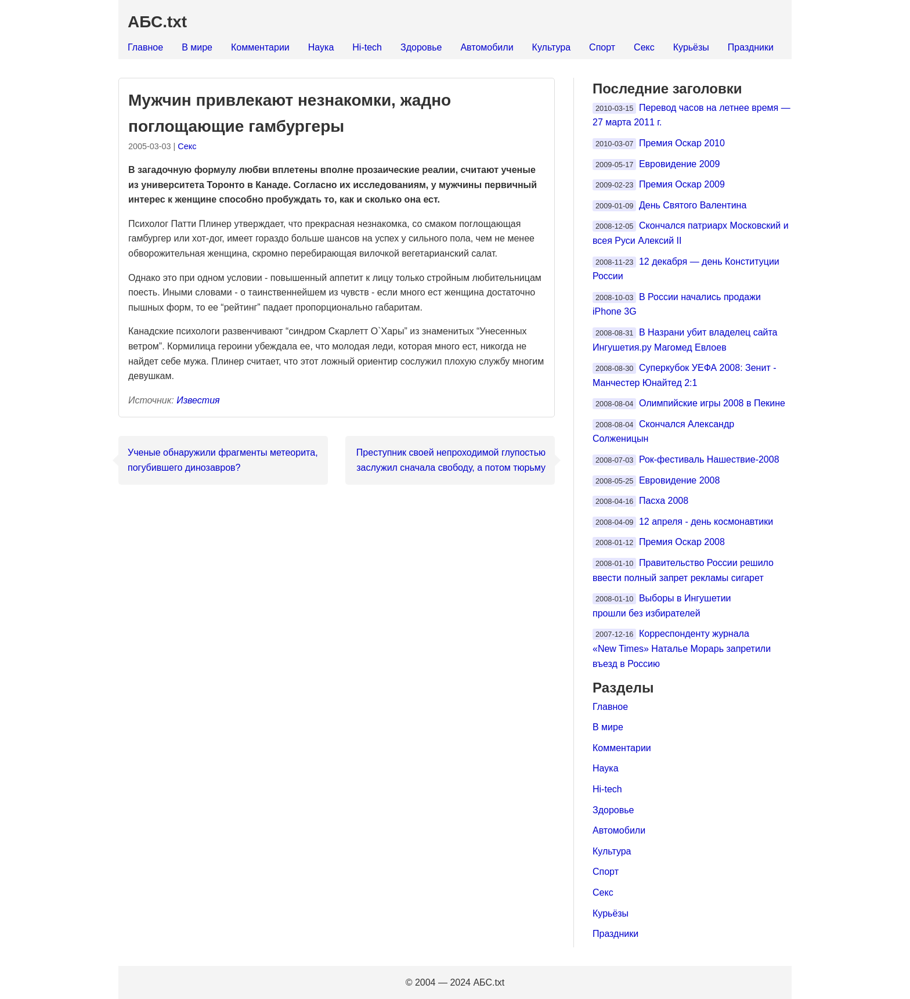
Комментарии (260, 47)
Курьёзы (691, 47)
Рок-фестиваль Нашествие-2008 (709, 459)
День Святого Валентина (692, 205)
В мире (197, 47)
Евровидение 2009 (679, 164)
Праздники (751, 47)
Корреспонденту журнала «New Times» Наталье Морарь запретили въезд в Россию (682, 648)
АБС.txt (157, 22)
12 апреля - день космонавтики (706, 521)
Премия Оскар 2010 (682, 143)
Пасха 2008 (663, 501)
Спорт (602, 47)
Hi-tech (367, 47)
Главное (145, 47)
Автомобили (486, 47)
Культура (551, 47)
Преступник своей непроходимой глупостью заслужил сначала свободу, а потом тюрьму (451, 460)
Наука (321, 47)
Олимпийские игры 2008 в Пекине (712, 403)
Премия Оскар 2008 (682, 542)
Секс (644, 47)
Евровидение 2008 (679, 480)
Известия (197, 400)
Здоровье (421, 47)
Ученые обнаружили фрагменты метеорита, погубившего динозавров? (223, 460)
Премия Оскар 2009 (682, 184)
